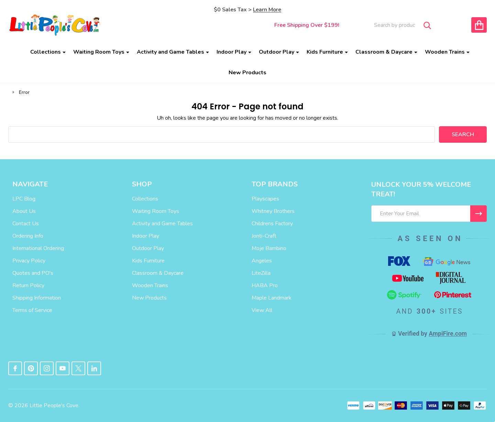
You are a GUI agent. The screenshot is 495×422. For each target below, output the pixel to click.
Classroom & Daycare (383, 52)
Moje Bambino (269, 248)
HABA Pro (265, 285)
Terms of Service (32, 310)
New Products (247, 72)
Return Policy (28, 285)
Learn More (267, 9)
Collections (45, 52)
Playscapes (265, 199)
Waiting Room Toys (98, 52)
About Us (24, 211)
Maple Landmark (272, 298)
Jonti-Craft (264, 236)
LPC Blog (23, 199)
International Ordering (38, 248)
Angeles (262, 260)
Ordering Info (27, 236)
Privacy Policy (28, 260)
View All (262, 310)
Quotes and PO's (32, 273)
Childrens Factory (272, 223)
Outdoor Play (276, 52)
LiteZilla (261, 273)
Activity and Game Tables (170, 52)
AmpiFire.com (448, 333)
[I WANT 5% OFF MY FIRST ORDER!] (478, 213)
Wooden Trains (445, 52)
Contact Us (25, 223)
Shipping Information (36, 298)
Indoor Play (231, 52)
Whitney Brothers (273, 211)
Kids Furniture (325, 52)
